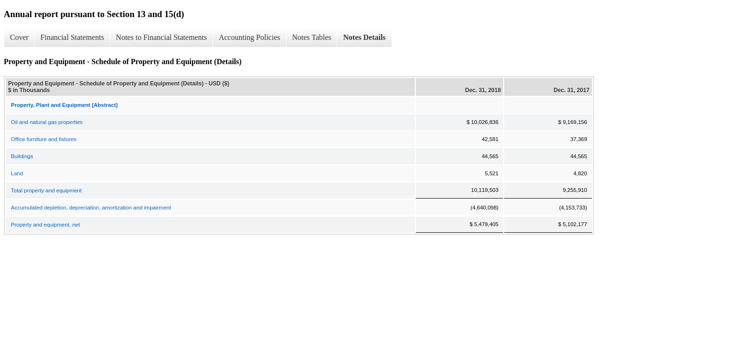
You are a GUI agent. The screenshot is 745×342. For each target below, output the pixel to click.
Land (17, 173)
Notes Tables (312, 37)
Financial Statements (72, 37)
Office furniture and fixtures (43, 139)
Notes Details (364, 37)
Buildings (22, 156)
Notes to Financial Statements (161, 37)
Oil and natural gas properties (47, 122)
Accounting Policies (249, 37)
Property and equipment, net (45, 225)
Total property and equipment (46, 190)
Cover (19, 37)
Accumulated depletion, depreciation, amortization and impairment (91, 207)
